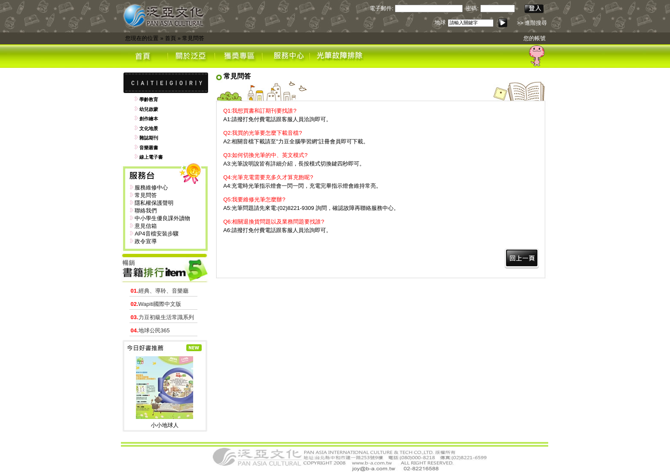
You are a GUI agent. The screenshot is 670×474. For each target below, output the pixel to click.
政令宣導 (146, 241)
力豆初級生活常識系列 (162, 317)
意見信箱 (146, 226)
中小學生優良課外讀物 (162, 218)
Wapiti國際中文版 (156, 304)
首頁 (170, 38)
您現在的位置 (142, 38)
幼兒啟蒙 (148, 109)
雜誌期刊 (148, 137)
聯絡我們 (146, 210)
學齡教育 (148, 99)
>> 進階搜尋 (532, 23)
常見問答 (193, 38)
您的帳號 (534, 38)
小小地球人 (165, 425)
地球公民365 (150, 330)
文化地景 (148, 128)
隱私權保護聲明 (154, 203)
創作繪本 (148, 118)
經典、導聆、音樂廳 (159, 291)
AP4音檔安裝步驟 (157, 233)
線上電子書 (151, 157)
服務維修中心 (151, 187)
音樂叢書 (148, 147)
